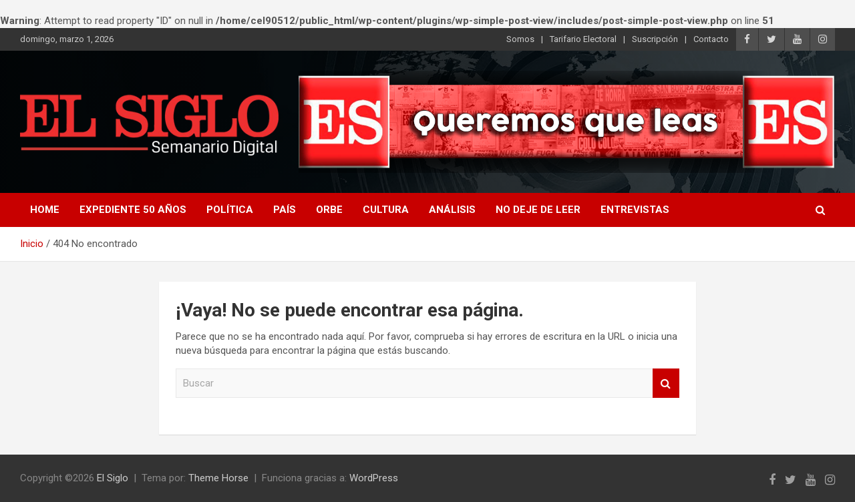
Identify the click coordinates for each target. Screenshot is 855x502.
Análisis (452, 210)
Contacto (711, 39)
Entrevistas (635, 210)
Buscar (666, 383)
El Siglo (112, 478)
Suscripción (655, 39)
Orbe (329, 210)
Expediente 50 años (132, 210)
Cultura (386, 210)
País (284, 210)
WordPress (373, 478)
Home (44, 210)
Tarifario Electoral (583, 39)
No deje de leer (538, 210)
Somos (520, 39)
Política (229, 210)
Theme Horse (218, 478)
